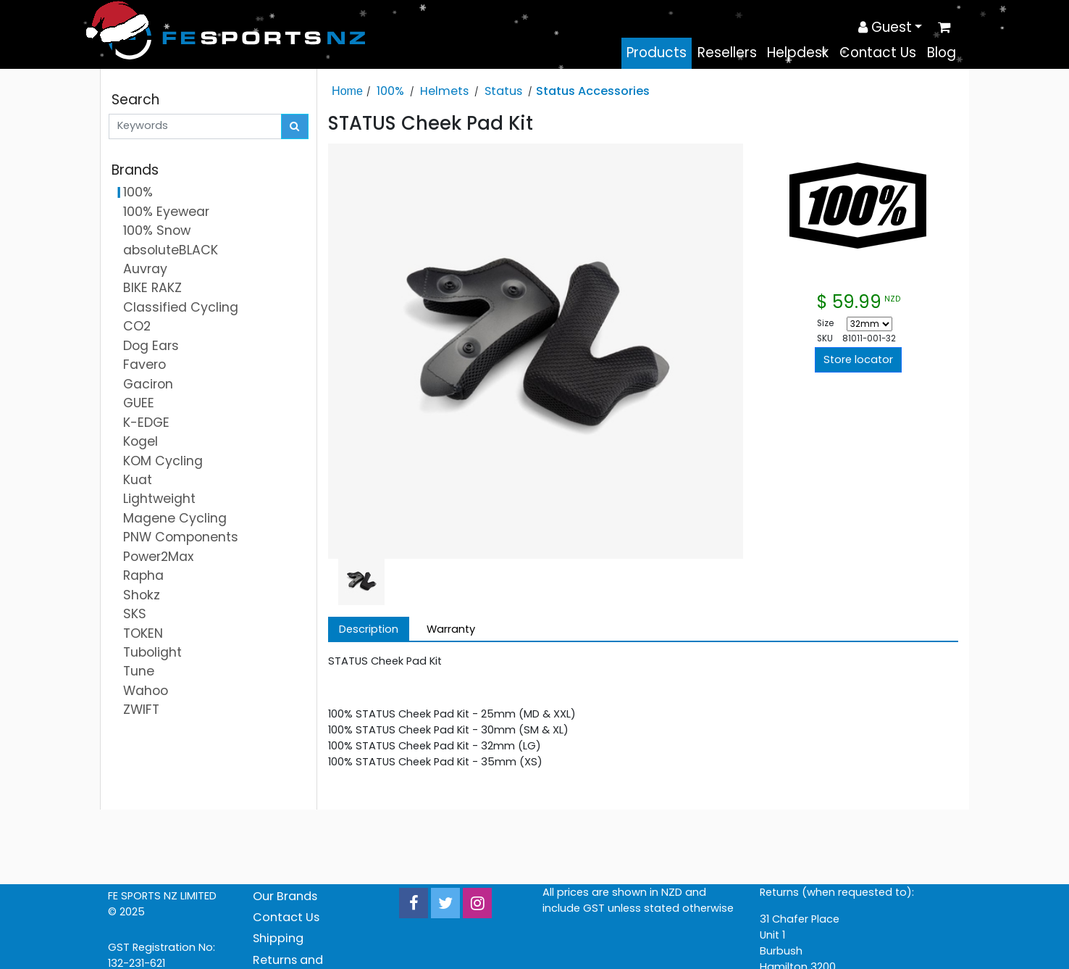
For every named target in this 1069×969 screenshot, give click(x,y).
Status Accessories (593, 91)
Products (656, 52)
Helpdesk (798, 52)
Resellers (727, 52)
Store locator (858, 359)
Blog (941, 52)
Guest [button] (885, 27)
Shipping (278, 938)
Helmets (444, 91)
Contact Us (877, 52)
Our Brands (285, 896)
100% (390, 91)
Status (503, 91)
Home (347, 90)
